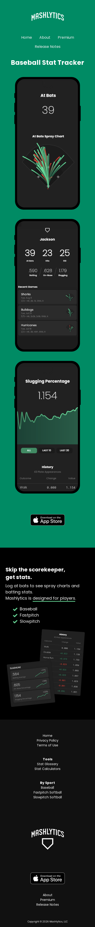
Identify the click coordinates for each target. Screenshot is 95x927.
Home (26, 37)
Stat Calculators (47, 769)
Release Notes (47, 46)
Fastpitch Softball (48, 792)
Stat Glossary (47, 764)
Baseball (47, 787)
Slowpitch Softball (47, 797)
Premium (66, 37)
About (44, 37)
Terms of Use (47, 745)
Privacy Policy (47, 740)
